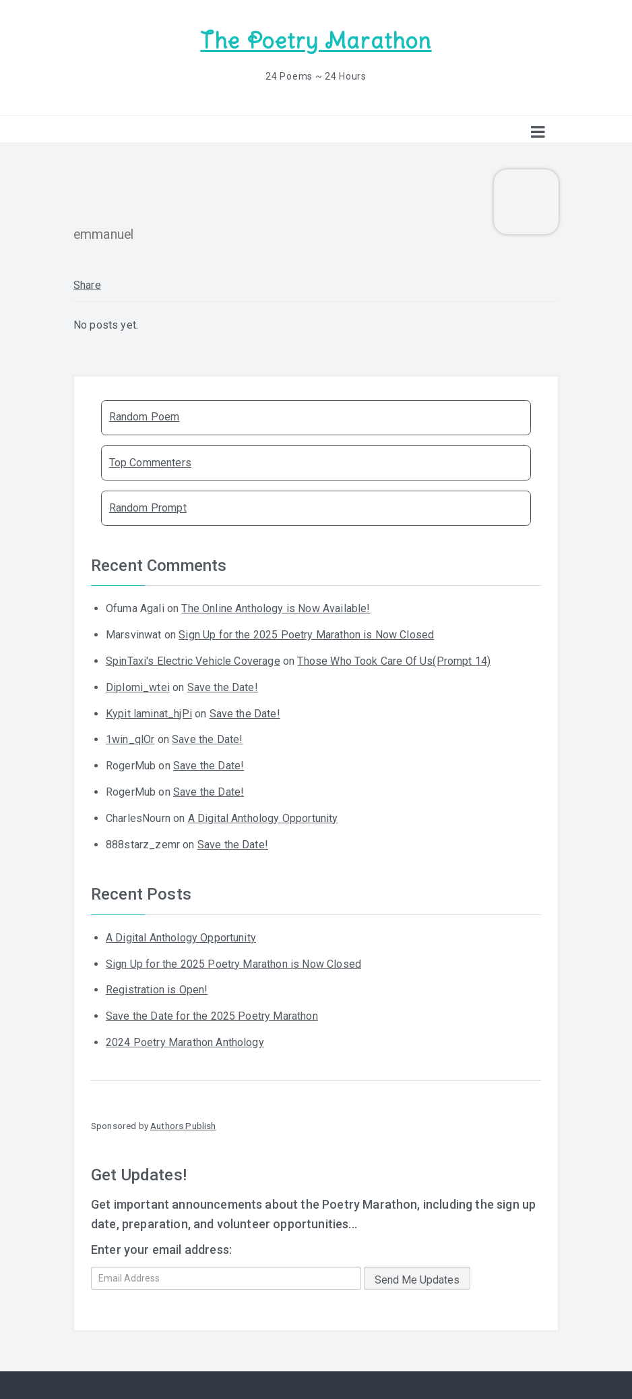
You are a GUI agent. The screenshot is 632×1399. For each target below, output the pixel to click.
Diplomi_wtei (138, 687)
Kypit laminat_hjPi (149, 713)
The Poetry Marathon (315, 41)
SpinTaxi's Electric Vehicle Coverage (193, 661)
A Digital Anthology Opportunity (263, 818)
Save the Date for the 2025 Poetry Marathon (212, 1016)
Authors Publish (183, 1125)
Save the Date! (222, 687)
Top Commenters (150, 462)
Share (87, 285)
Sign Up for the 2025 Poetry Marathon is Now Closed (306, 634)
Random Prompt (148, 507)
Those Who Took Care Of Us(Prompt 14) (394, 661)
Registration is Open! (157, 989)
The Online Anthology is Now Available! (275, 608)
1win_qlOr (130, 739)
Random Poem (144, 416)
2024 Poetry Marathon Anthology (185, 1042)
